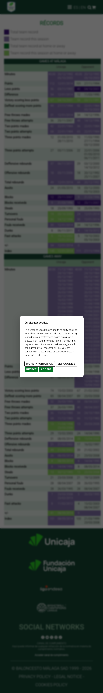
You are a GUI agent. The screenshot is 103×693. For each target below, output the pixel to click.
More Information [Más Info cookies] (39, 363)
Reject (31, 369)
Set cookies (66, 363)
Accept (46, 369)
